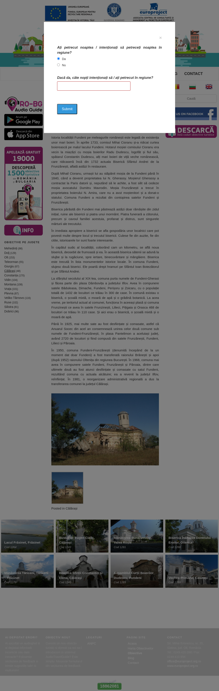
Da (64, 59)
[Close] (160, 37)
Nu (64, 65)
